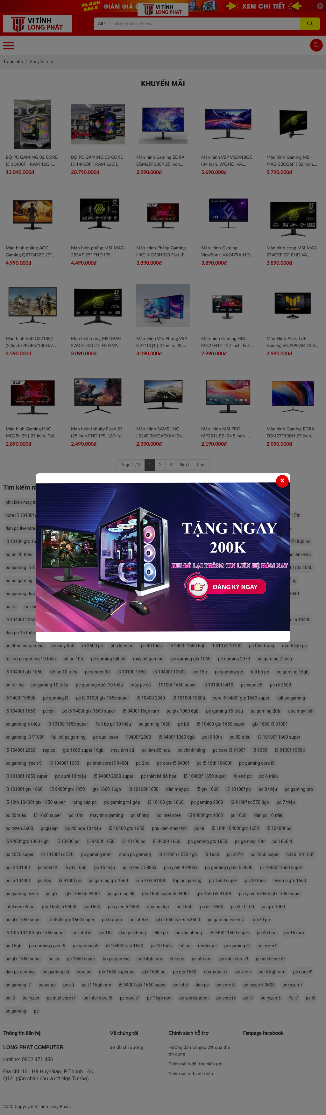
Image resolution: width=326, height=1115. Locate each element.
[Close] (282, 481)
